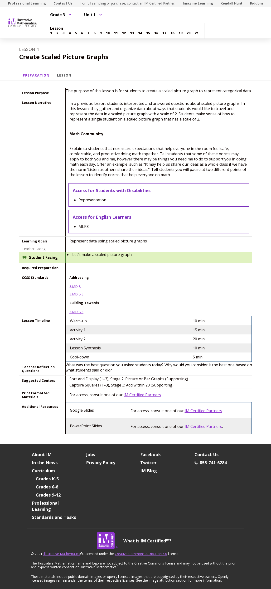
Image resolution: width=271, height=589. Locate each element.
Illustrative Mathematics (61, 553)
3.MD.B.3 (76, 294)
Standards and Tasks (54, 517)
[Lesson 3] (63, 33)
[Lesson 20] (188, 33)
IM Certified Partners (142, 394)
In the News (45, 462)
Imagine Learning (198, 3)
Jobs (90, 454)
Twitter (148, 462)
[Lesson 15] (148, 33)
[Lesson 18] (172, 33)
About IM (42, 454)
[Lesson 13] (132, 33)
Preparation (36, 75)
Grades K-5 (47, 479)
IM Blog (148, 470)
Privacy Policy (100, 462)
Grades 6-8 (47, 487)
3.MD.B (75, 287)
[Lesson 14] (140, 33)
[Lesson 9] (100, 33)
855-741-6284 (210, 462)
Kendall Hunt (231, 3)
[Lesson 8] (94, 33)
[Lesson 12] (124, 33)
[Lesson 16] (156, 33)
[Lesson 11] (116, 33)
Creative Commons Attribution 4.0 (141, 553)
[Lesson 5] (76, 33)
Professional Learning (27, 3)
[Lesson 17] (164, 33)
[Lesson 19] (180, 33)
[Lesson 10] (108, 33)
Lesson (64, 75)
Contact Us (63, 3)
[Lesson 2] (57, 33)
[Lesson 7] (88, 33)
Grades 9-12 (48, 495)
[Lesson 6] (82, 33)
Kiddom (256, 3)
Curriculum (43, 470)
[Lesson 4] (70, 33)
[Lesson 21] (197, 33)
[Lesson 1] (51, 33)
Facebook (150, 454)
